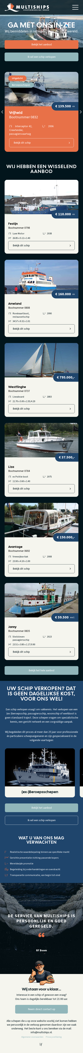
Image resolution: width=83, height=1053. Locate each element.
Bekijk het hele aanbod (41, 670)
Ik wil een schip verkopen (42, 57)
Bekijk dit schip (22, 143)
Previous (2, 111)
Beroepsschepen (21, 85)
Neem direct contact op (41, 1009)
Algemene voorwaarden (32, 1037)
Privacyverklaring (54, 1037)
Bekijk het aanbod (41, 44)
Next (80, 111)
